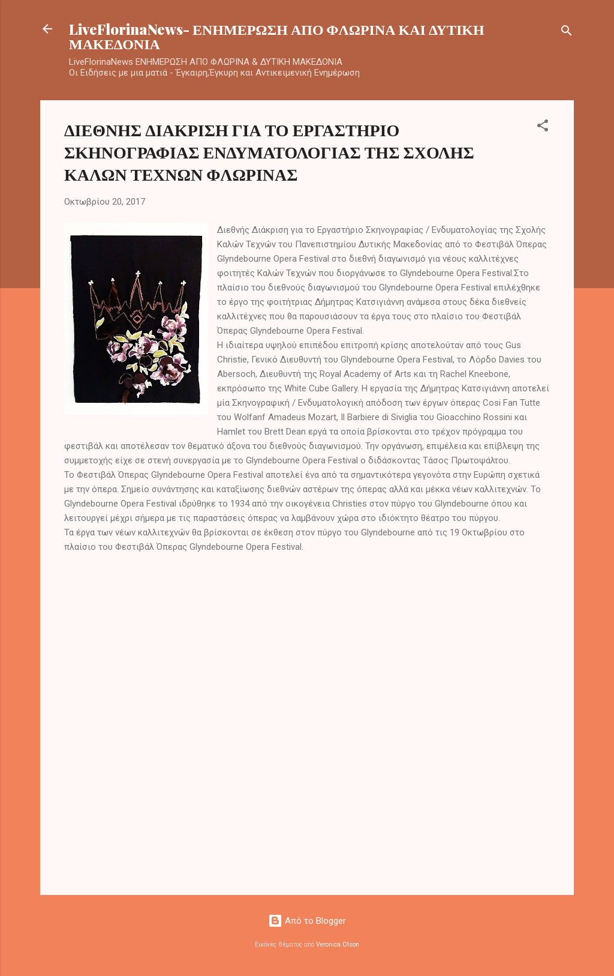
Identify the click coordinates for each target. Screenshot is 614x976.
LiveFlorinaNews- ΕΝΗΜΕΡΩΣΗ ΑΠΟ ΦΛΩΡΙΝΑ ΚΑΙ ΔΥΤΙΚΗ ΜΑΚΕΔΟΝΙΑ (276, 36)
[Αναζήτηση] (566, 32)
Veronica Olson (337, 944)
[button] (542, 127)
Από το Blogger (307, 920)
